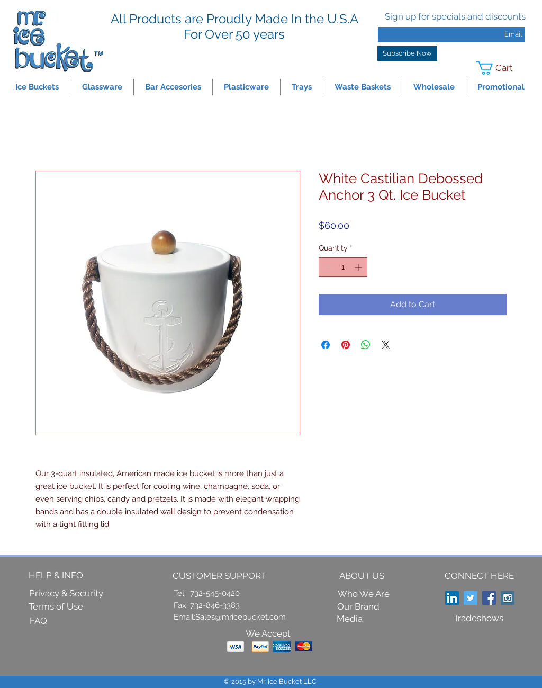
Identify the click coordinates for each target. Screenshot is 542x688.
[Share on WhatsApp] (365, 344)
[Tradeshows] (478, 618)
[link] (501, 68)
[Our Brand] (358, 607)
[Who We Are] (364, 594)
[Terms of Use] (56, 607)
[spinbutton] (343, 267)
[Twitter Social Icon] (470, 598)
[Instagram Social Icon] (507, 598)
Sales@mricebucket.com (240, 617)
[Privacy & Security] (66, 593)
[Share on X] (386, 344)
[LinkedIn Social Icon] (452, 598)
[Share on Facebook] (325, 344)
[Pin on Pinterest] (345, 344)
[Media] (350, 619)
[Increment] (359, 267)
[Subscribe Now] (407, 53)
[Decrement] (326, 267)
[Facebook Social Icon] (489, 598)
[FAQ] (38, 621)
